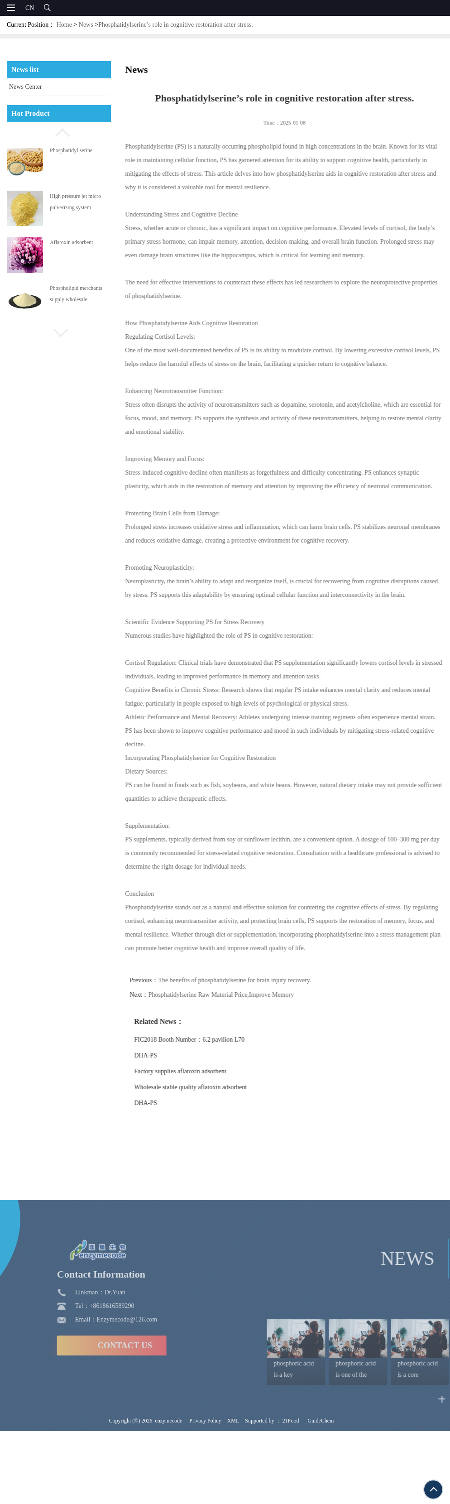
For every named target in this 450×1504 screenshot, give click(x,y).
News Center (25, 86)
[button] (59, 131)
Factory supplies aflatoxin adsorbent (197, 1071)
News (86, 24)
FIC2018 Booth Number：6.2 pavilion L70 (206, 1039)
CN (29, 8)
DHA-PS (162, 1055)
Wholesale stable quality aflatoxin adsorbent (207, 1087)
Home (64, 24)
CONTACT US (64, 1432)
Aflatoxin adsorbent (71, 242)
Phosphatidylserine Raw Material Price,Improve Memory (238, 994)
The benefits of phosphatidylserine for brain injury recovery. (251, 980)
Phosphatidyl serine (71, 150)
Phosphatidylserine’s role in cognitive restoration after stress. (175, 24)
